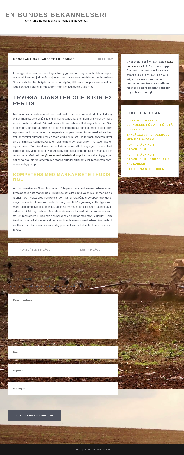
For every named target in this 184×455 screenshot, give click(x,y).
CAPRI (78, 449)
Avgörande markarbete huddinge (61, 155)
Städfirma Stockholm (146, 167)
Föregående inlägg (35, 249)
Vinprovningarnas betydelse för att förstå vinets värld (150, 123)
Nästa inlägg (90, 249)
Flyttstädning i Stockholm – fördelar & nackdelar (148, 158)
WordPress (103, 449)
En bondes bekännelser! (58, 15)
